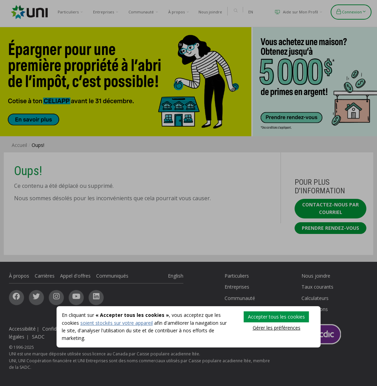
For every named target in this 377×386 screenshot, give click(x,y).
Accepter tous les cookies (276, 316)
